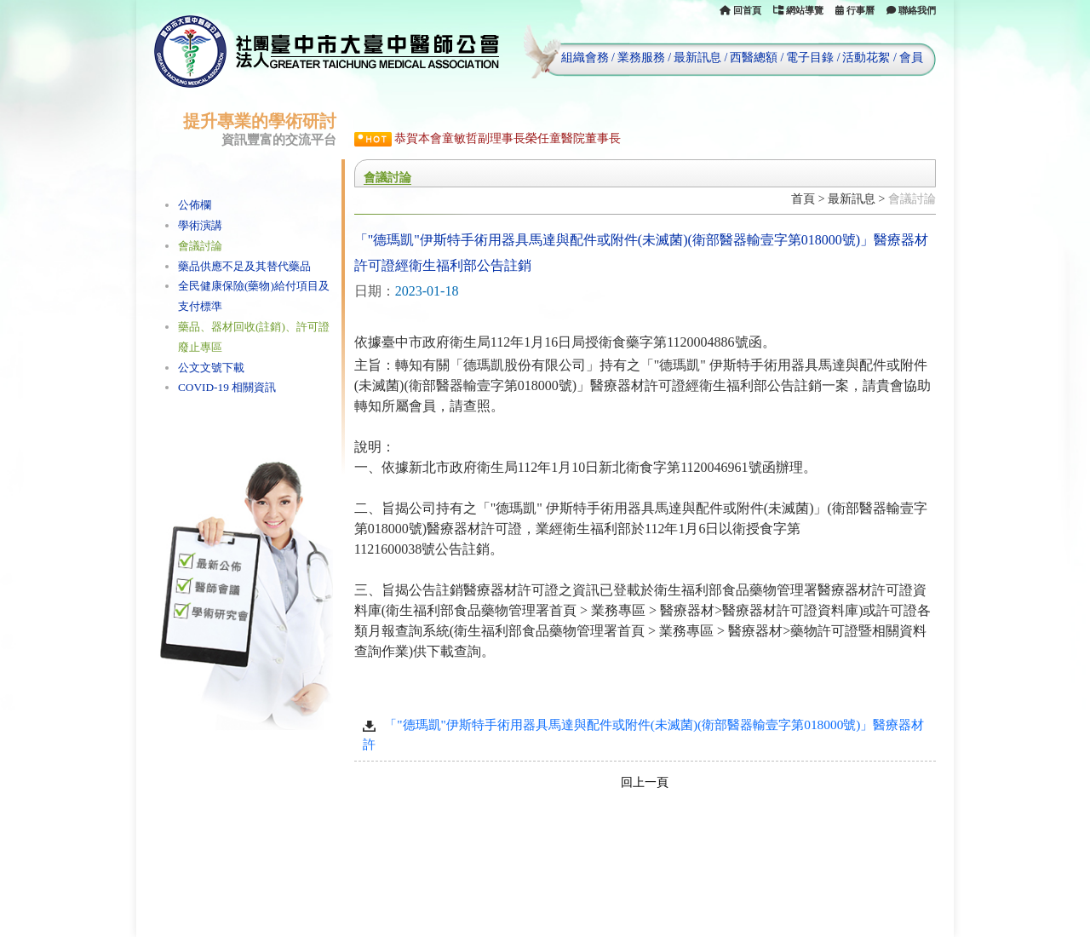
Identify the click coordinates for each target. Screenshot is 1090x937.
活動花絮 (866, 57)
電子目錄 (810, 57)
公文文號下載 (211, 367)
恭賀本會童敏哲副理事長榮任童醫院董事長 (507, 138)
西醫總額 (753, 57)
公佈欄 (194, 204)
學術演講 (200, 225)
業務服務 (641, 57)
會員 (911, 57)
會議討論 (200, 245)
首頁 (803, 199)
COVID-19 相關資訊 (227, 387)
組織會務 (585, 57)
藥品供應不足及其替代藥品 (244, 266)
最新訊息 (697, 57)
